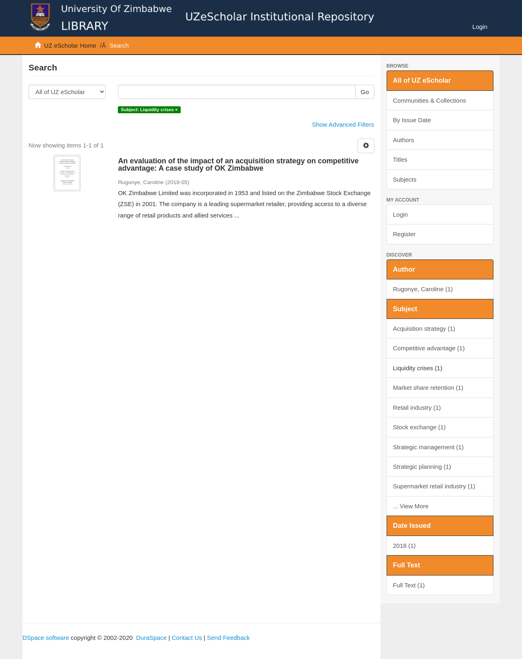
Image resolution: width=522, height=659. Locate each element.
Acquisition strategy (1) (424, 328)
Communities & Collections (429, 100)
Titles (400, 159)
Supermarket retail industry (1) (434, 486)
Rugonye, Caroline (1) (423, 289)
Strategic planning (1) (422, 466)
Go (365, 91)
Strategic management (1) (428, 447)
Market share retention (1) (428, 387)
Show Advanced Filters (343, 124)
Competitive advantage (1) (429, 348)
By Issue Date (412, 119)
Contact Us (187, 637)
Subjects (405, 179)
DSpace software (45, 637)
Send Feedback (228, 637)
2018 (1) (404, 545)
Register (404, 234)
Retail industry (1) (417, 407)
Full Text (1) (409, 585)
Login (400, 214)
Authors (403, 139)
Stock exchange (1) (419, 427)
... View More (411, 506)
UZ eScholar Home (70, 45)
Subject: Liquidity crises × (149, 109)
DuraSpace (151, 637)
